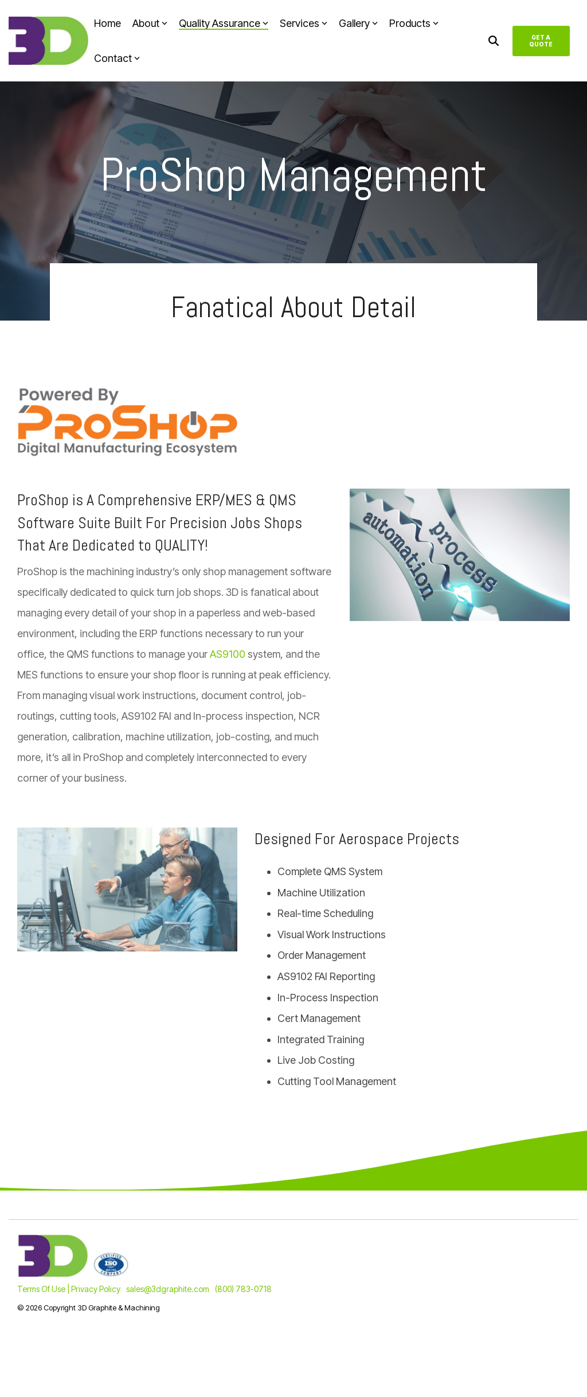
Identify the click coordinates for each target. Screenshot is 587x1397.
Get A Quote (541, 41)
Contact (117, 58)
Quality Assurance (223, 23)
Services (303, 23)
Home (107, 23)
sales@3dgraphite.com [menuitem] (167, 1289)
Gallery (358, 23)
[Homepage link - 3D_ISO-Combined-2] (73, 1271)
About (149, 23)
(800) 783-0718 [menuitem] (243, 1289)
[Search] (493, 41)
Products (414, 23)
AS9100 (227, 654)
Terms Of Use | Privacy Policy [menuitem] (68, 1289)
